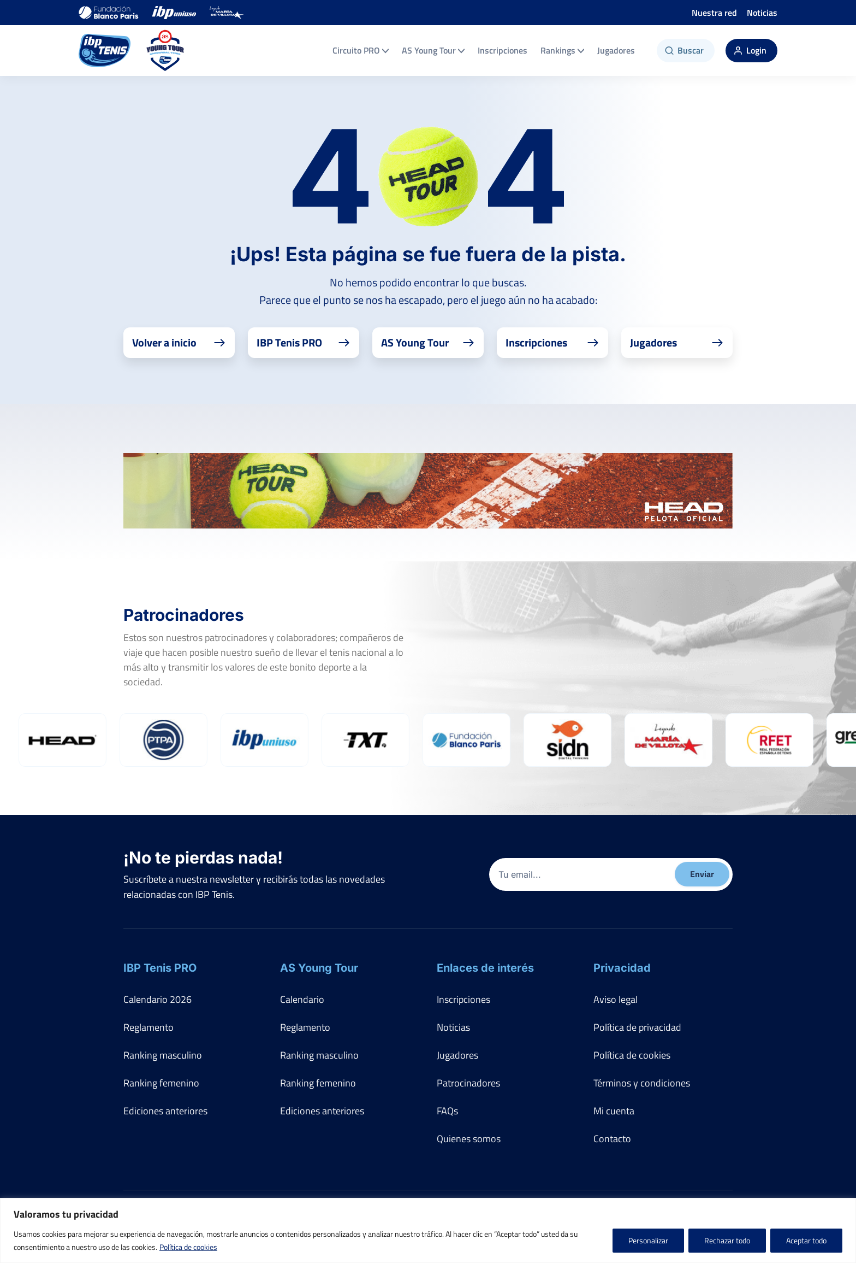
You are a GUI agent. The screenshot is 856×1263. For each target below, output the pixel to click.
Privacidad (622, 967)
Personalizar (648, 1240)
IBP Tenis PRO (160, 967)
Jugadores (616, 50)
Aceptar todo (806, 1240)
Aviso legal (615, 999)
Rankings (562, 50)
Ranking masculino (162, 1055)
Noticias (762, 12)
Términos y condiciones (641, 1083)
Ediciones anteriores (165, 1110)
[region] (428, 1230)
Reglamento (148, 1027)
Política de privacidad (637, 1027)
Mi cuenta (613, 1110)
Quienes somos (469, 1138)
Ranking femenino (161, 1083)
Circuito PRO (360, 50)
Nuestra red (714, 12)
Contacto (612, 1138)
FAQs (447, 1110)
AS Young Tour (433, 50)
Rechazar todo (727, 1240)
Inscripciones (502, 50)
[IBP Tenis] (104, 50)
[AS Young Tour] (165, 50)
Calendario (302, 999)
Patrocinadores (468, 1083)
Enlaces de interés (485, 967)
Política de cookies (188, 1247)
